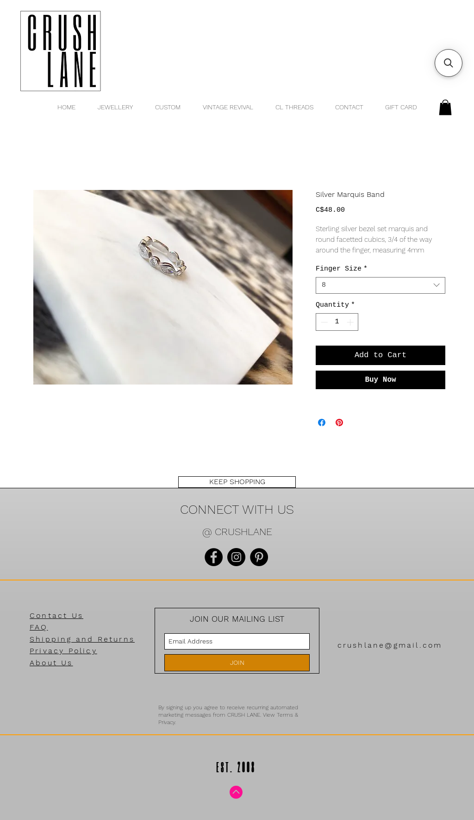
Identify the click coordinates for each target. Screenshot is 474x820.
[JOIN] (237, 662)
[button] (445, 107)
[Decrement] (323, 322)
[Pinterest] (259, 557)
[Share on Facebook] (321, 422)
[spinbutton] (337, 322)
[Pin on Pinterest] (339, 422)
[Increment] (351, 322)
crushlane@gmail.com (390, 645)
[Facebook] (214, 557)
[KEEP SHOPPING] (237, 482)
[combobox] (380, 285)
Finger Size (342, 269)
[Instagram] (236, 557)
